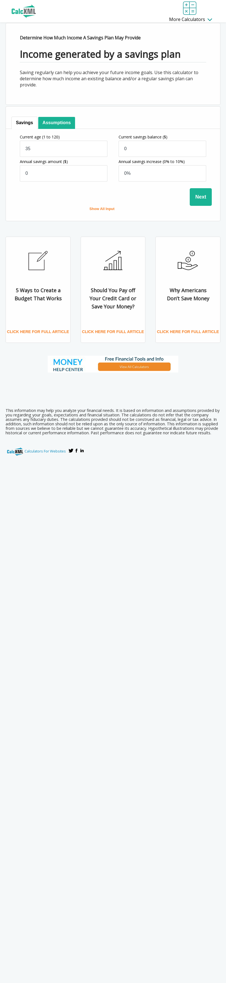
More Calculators (190, 19)
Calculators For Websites (45, 451)
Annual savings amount (44, 161)
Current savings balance (143, 137)
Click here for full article (38, 331)
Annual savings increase (152, 161)
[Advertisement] (113, 388)
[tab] (24, 123)
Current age (40, 137)
